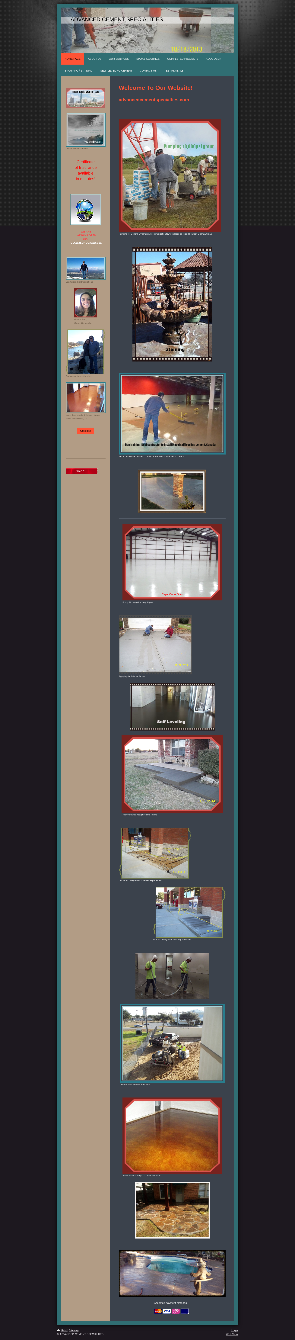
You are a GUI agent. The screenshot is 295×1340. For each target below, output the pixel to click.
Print (62, 1330)
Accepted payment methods (170, 1302)
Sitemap (73, 1330)
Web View (232, 1334)
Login (234, 1330)
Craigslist (85, 430)
